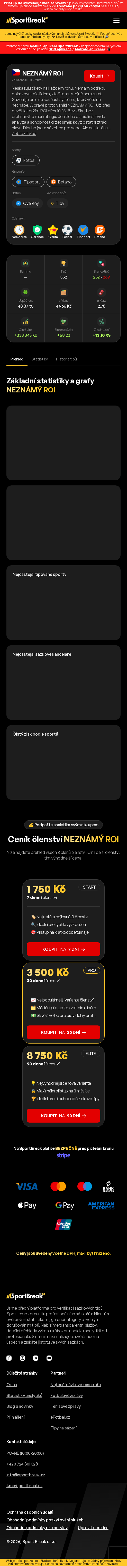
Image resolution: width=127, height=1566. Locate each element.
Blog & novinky (19, 1406)
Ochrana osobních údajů (29, 1512)
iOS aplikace (60, 49)
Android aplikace (89, 49)
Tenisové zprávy (65, 1406)
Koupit (99, 75)
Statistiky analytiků (24, 1395)
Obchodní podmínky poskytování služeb (45, 1519)
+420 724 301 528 (22, 1464)
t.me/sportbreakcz (24, 1485)
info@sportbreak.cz (25, 1474)
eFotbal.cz (60, 1417)
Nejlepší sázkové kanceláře (75, 1384)
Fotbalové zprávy (66, 1395)
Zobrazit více (24, 133)
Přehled (17, 359)
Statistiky (40, 359)
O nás (11, 1384)
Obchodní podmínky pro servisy (37, 1527)
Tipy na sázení (63, 1427)
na (63, 949)
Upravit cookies (93, 1527)
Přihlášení (15, 1417)
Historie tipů (66, 359)
